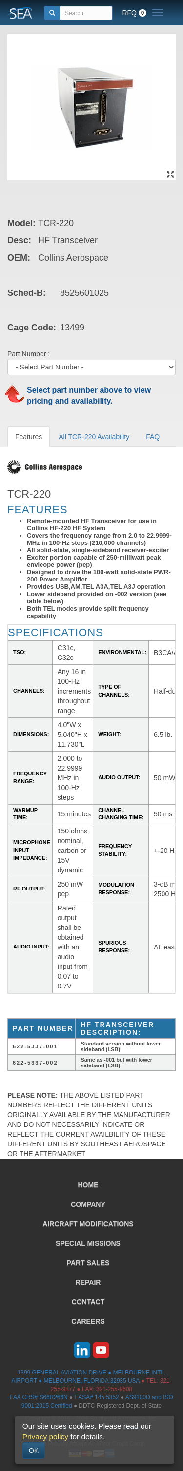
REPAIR (88, 1282)
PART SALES (88, 1263)
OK (34, 1450)
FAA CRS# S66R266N (38, 1397)
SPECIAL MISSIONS (88, 1243)
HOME (88, 1185)
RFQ (134, 13)
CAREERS (87, 1321)
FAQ (153, 437)
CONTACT (88, 1302)
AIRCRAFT (87, 1224)
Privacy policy (45, 1436)
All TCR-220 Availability (94, 437)
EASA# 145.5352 (96, 1397)
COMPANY (88, 1204)
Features (28, 437)
